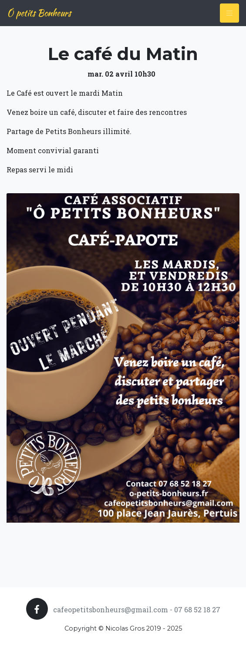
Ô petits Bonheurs (39, 13)
